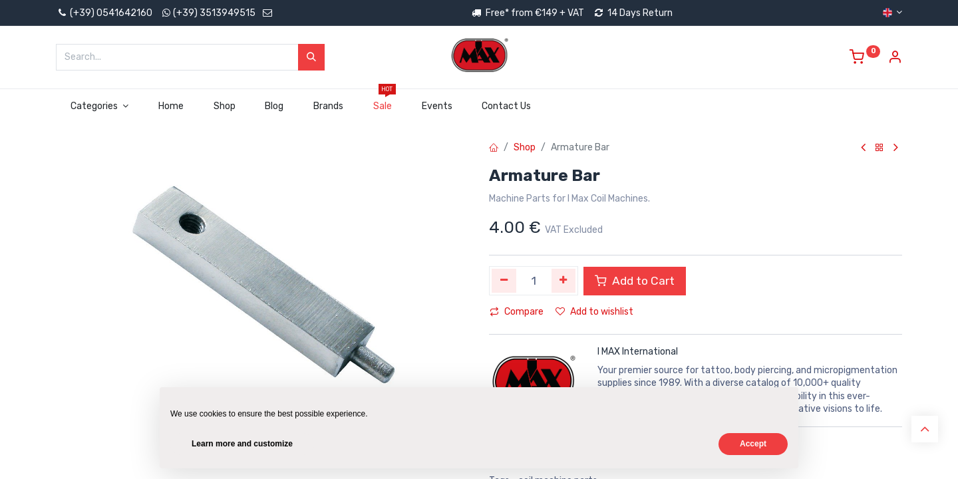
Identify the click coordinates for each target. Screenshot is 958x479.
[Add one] (564, 281)
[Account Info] (894, 59)
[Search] (311, 57)
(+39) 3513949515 (214, 13)
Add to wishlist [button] (594, 311)
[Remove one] (504, 281)
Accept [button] (753, 443)
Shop (525, 147)
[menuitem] (170, 106)
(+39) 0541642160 (104, 13)
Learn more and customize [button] (242, 443)
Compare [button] (517, 311)
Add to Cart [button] (635, 280)
